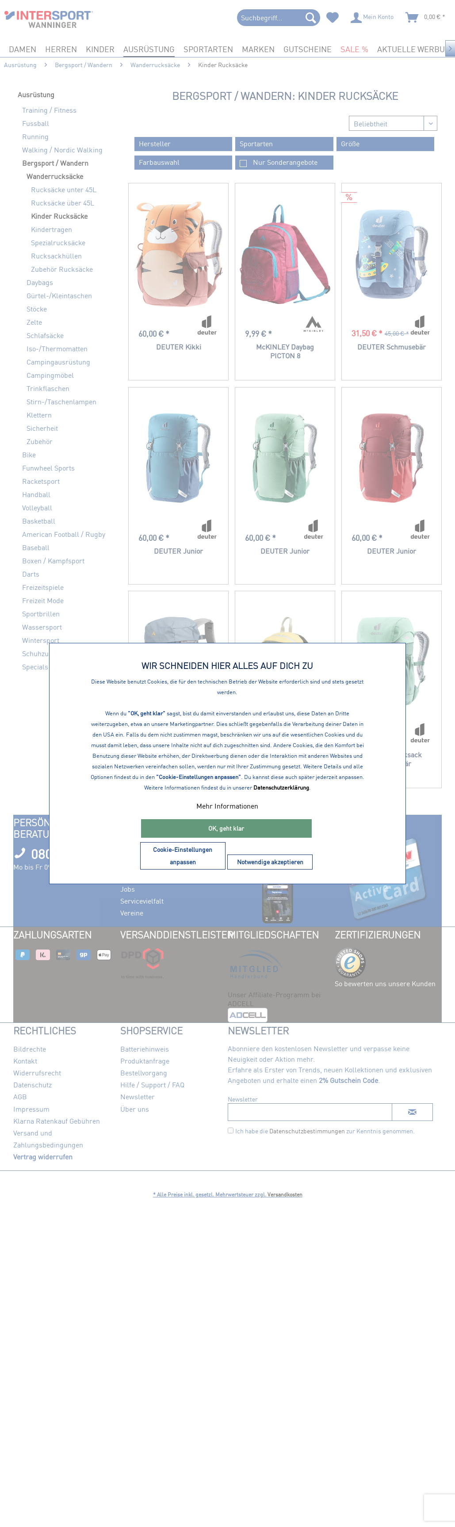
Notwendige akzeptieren (270, 862)
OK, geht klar (226, 828)
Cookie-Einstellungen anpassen (182, 856)
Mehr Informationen (227, 805)
